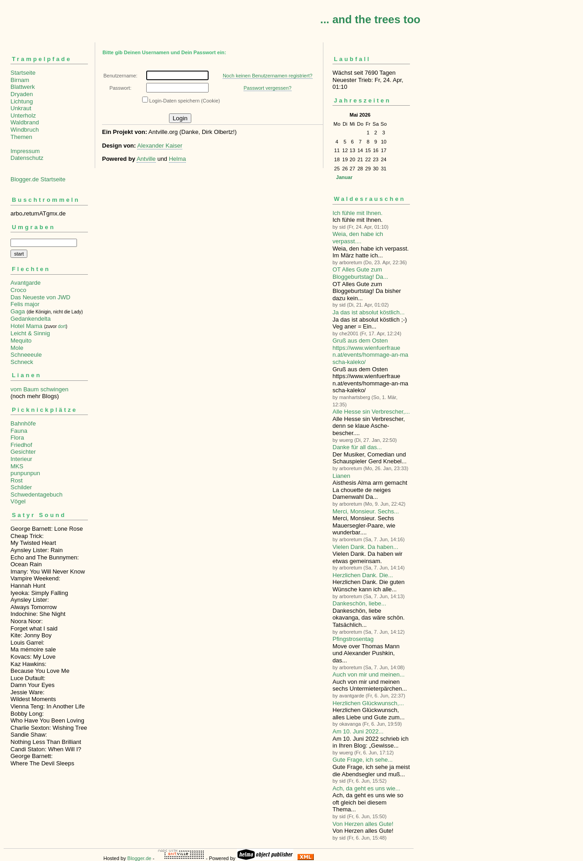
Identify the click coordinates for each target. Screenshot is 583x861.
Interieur (21, 459)
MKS (16, 466)
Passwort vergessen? (268, 88)
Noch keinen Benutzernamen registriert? (267, 75)
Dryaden (21, 94)
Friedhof (21, 444)
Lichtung (21, 101)
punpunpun (25, 473)
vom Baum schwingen (39, 389)
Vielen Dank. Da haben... (365, 546)
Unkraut (20, 108)
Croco (18, 290)
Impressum (25, 151)
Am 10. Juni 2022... (358, 731)
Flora (17, 437)
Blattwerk (22, 86)
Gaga (17, 311)
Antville (146, 158)
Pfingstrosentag (352, 639)
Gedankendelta (30, 318)
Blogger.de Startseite (38, 179)
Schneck (21, 362)
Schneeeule (26, 354)
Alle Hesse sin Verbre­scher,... (371, 411)
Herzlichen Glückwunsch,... (368, 703)
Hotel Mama (26, 326)
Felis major (25, 304)
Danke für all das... (357, 447)
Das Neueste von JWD (40, 297)
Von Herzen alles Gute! (363, 823)
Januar (344, 177)
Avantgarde (25, 282)
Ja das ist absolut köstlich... (368, 312)
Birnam (19, 80)
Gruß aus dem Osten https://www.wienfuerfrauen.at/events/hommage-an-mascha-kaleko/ (370, 351)
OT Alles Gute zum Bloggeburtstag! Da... (360, 273)
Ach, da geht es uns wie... (366, 788)
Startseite (23, 72)
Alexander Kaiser (159, 145)
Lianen (341, 475)
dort (62, 326)
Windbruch (24, 129)
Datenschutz (26, 157)
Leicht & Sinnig (30, 333)
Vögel (18, 501)
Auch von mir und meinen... (368, 674)
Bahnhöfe (23, 423)
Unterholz (23, 115)
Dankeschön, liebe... (359, 603)
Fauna (18, 430)
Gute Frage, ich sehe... (362, 759)
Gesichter (23, 451)
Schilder (21, 487)
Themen (21, 136)
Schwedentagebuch (36, 494)
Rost (16, 480)
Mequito (20, 340)
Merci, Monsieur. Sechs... (365, 511)
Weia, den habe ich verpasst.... (357, 238)
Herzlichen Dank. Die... (362, 575)
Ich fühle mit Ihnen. (357, 213)
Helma (177, 158)
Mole (16, 347)
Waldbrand (24, 122)
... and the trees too (370, 19)
